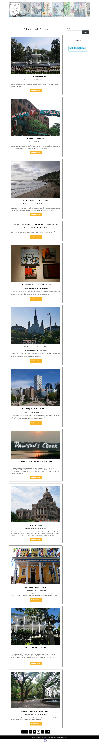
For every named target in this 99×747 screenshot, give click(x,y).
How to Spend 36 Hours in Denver (36, 412)
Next (47, 736)
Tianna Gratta (44, 80)
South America (55, 22)
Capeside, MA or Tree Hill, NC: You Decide (35, 465)
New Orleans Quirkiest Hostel (36, 591)
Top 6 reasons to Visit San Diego (35, 200)
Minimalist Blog (55, 741)
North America (44, 22)
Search (69, 29)
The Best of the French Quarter (36, 350)
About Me (74, 22)
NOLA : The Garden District (35, 651)
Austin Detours (35, 529)
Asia (36, 22)
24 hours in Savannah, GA (36, 76)
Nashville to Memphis (36, 138)
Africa (31, 22)
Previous (25, 736)
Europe (24, 22)
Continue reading (35, 90)
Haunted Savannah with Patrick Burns (36, 715)
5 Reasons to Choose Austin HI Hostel (36, 288)
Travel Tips (65, 22)
